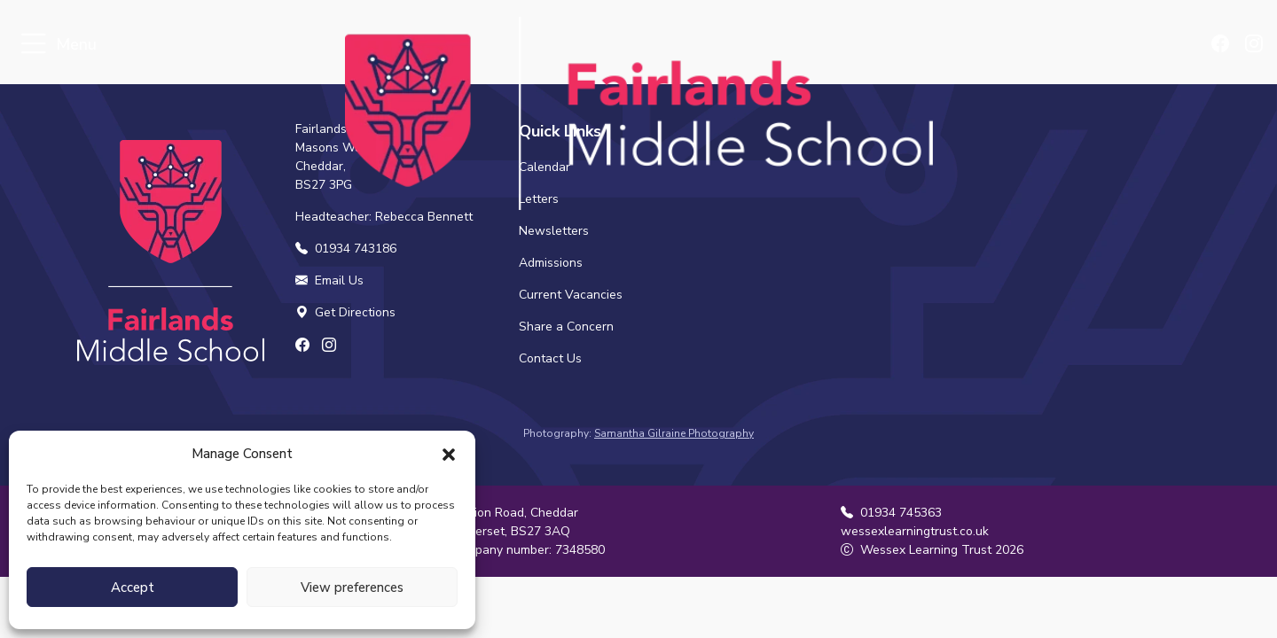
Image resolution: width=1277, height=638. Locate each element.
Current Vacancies (571, 294)
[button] (449, 454)
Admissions (551, 262)
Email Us (329, 280)
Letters (539, 199)
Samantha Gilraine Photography (674, 433)
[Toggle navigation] (33, 45)
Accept (132, 587)
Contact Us (550, 358)
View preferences (352, 587)
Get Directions (345, 312)
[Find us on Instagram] (1255, 45)
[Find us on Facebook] (1225, 45)
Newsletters (554, 230)
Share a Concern (566, 326)
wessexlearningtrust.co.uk (915, 531)
